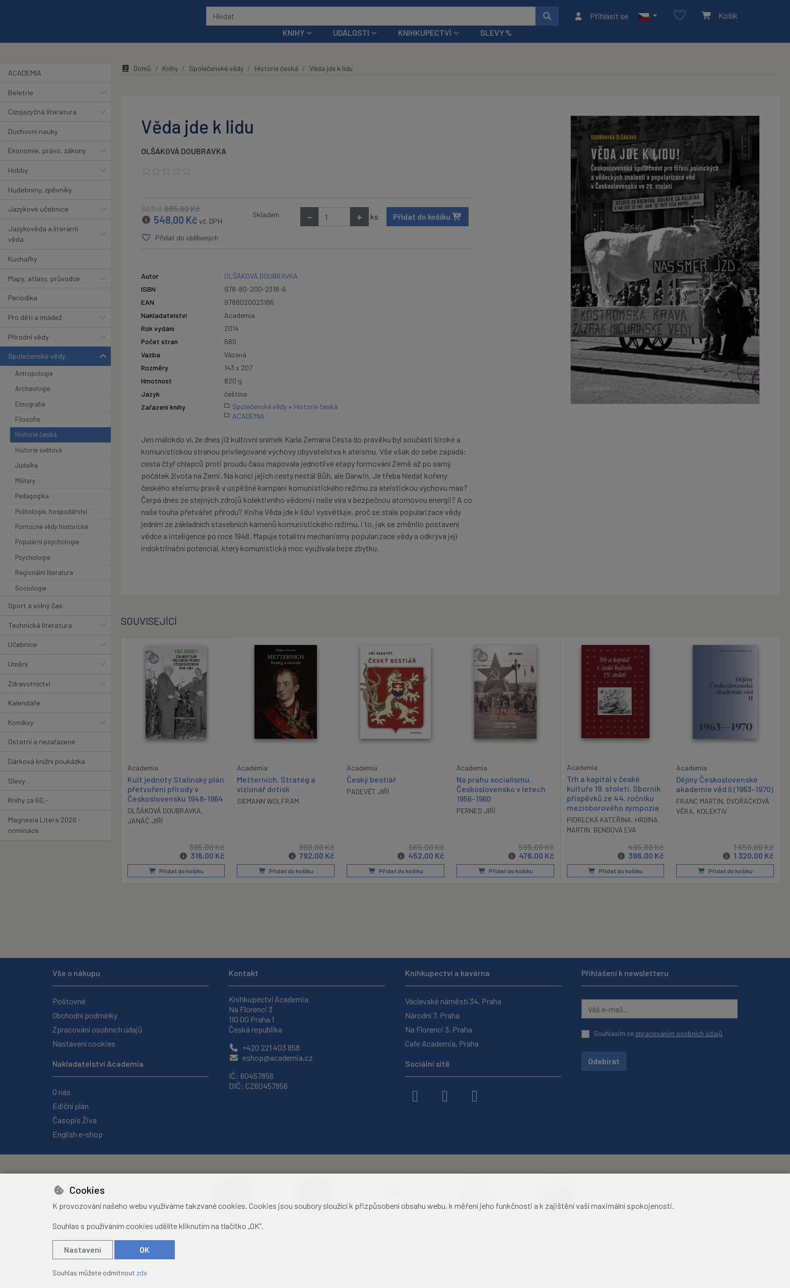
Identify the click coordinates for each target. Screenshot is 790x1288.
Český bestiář (371, 792)
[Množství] (334, 230)
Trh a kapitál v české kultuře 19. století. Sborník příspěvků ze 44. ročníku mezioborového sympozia (614, 806)
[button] (647, 23)
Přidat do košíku (427, 230)
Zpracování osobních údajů (97, 1029)
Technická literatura (40, 638)
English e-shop (77, 1134)
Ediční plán (70, 1106)
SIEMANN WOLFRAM (268, 814)
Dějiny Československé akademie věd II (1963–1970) (724, 797)
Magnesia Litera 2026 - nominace (44, 839)
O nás (61, 1092)
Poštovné (69, 1001)
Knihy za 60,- (28, 813)
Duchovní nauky (33, 145)
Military (25, 494)
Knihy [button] (293, 46)
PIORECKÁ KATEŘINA (599, 833)
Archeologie (32, 402)
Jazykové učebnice (38, 222)
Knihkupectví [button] (424, 46)
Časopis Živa (74, 1120)
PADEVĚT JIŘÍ (368, 804)
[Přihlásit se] (600, 23)
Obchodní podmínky (84, 1015)
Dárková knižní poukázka (46, 774)
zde (142, 1272)
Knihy (170, 82)
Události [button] (351, 46)
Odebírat (604, 1061)
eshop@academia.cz (271, 1057)
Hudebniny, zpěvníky (40, 203)
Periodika (22, 311)
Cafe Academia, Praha (442, 1043)
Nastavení (82, 1249)
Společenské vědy (36, 369)
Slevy (16, 794)
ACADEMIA (24, 86)
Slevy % (496, 46)
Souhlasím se (658, 1033)
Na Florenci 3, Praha (438, 1029)
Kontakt (243, 973)
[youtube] (475, 1095)
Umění (18, 677)
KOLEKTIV (712, 824)
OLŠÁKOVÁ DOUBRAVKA (183, 164)
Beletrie (20, 105)
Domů (136, 82)
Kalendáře (24, 716)
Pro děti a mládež (35, 331)
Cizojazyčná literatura (42, 125)
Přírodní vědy (28, 350)
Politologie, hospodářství (51, 525)
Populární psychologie (47, 555)
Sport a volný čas (35, 619)
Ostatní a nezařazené (42, 755)
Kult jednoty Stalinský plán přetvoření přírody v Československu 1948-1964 (175, 801)
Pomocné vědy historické (51, 540)
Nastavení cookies (83, 1043)
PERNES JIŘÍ (475, 824)
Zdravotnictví (29, 696)
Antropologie (34, 387)
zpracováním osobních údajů (678, 1033)
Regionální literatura (44, 586)
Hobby (18, 183)
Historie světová (38, 464)
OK (145, 1249)
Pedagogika (32, 509)
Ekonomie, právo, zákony (47, 164)
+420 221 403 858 (264, 1047)
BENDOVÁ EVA (615, 843)
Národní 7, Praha (432, 1015)
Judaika (26, 479)
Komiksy (21, 736)
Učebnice (22, 658)
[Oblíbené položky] (679, 22)
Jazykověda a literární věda (43, 247)
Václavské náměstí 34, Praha (453, 1001)
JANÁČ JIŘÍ (145, 833)
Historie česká (36, 448)
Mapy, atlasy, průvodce (44, 292)
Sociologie (30, 601)
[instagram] (445, 1095)
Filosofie (27, 433)
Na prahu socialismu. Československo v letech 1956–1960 (501, 802)
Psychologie (32, 571)
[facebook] (415, 1095)
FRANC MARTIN (699, 814)
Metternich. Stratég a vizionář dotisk (276, 797)
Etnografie (30, 417)
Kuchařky (22, 272)
